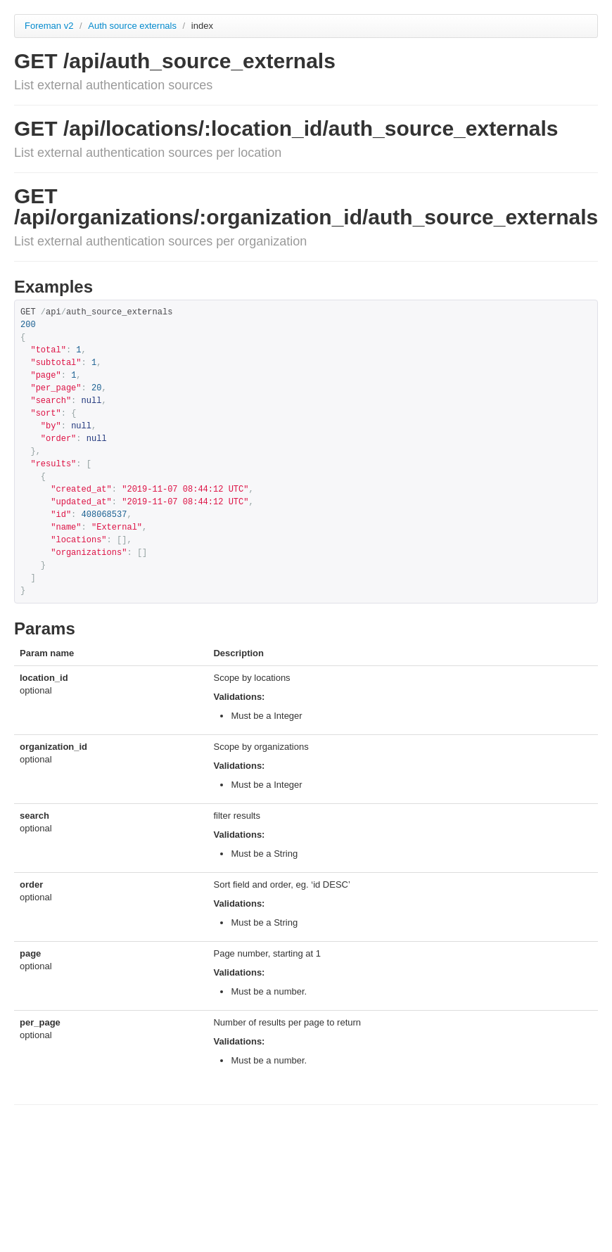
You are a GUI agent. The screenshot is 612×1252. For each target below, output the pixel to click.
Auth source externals (133, 25)
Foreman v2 (49, 25)
